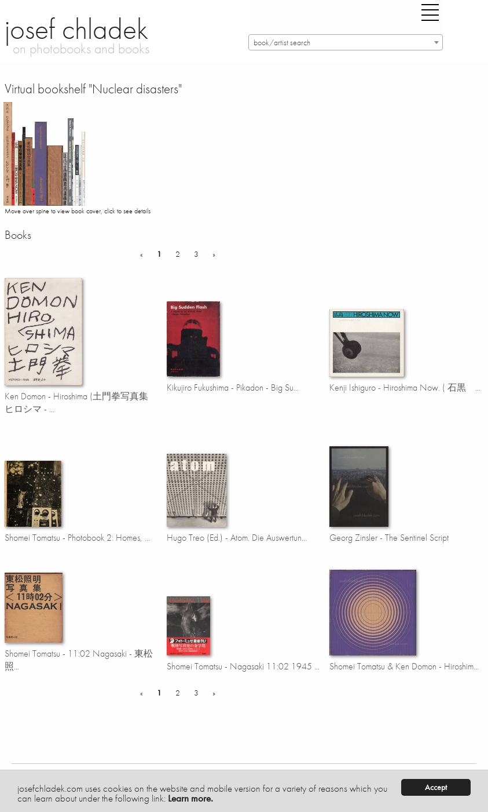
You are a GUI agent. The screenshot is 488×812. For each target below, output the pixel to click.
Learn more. (190, 798)
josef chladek (76, 29)
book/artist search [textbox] (282, 43)
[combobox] (345, 42)
